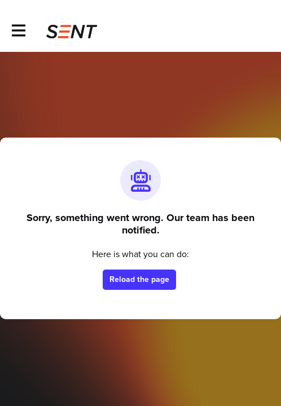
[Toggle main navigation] (18, 31)
